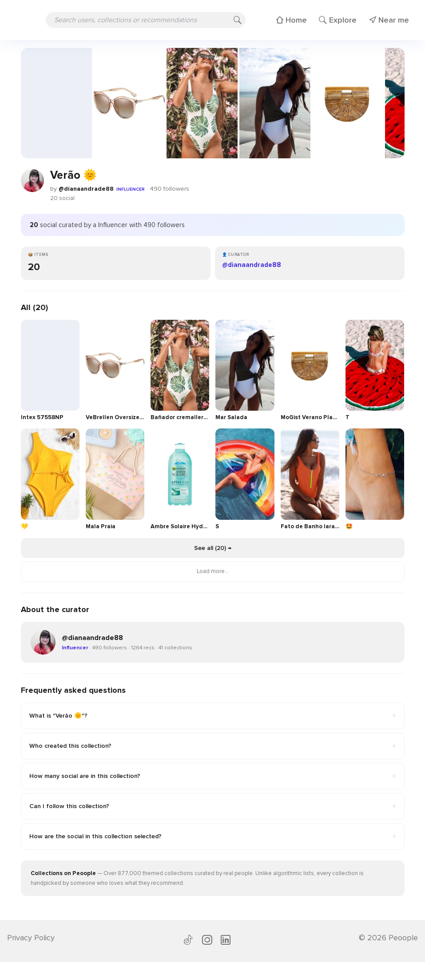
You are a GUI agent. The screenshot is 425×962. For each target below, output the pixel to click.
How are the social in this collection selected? (212, 836)
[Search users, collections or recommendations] (146, 20)
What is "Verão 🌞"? (212, 715)
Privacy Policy (31, 937)
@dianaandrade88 (86, 188)
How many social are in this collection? (212, 776)
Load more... (213, 571)
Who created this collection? (212, 746)
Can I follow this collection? (212, 806)
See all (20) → (212, 548)
